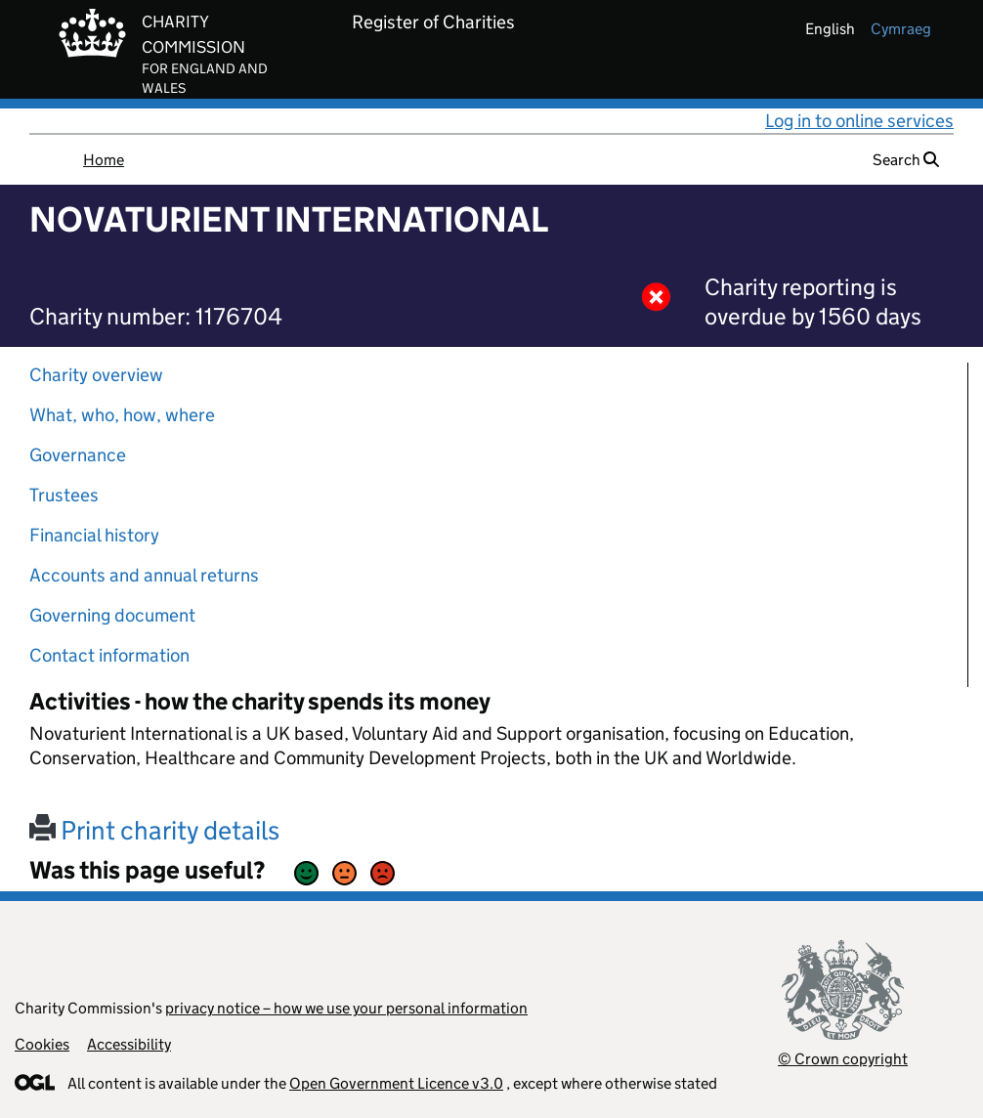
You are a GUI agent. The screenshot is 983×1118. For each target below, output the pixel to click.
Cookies (42, 1044)
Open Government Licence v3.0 (396, 1083)
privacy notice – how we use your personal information (346, 1008)
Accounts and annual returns (144, 575)
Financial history (94, 535)
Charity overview (96, 375)
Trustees (64, 495)
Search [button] (906, 159)
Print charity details (154, 830)
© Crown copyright (843, 1059)
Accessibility (129, 1044)
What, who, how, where (122, 415)
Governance (77, 455)
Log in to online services (859, 120)
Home (103, 159)
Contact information (109, 655)
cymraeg (901, 29)
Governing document (112, 615)
